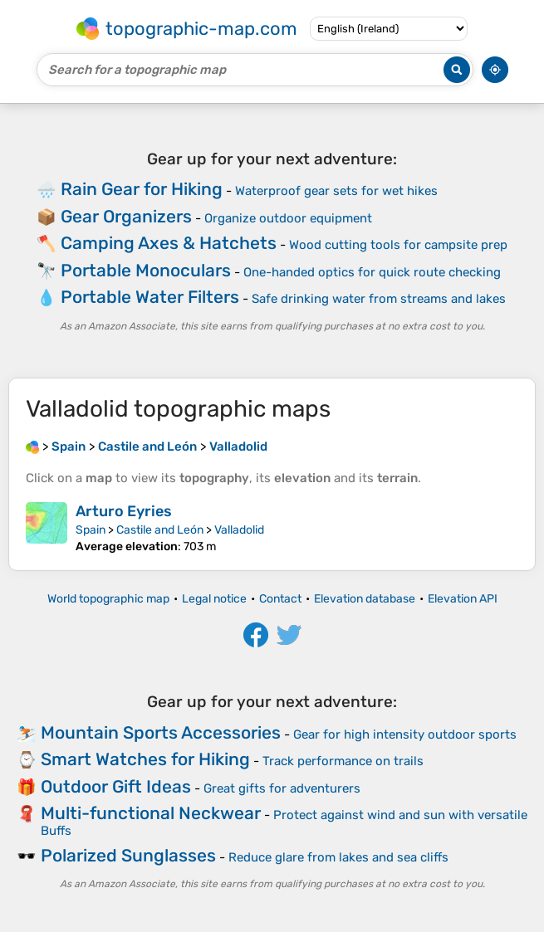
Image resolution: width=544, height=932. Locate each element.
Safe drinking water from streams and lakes (379, 298)
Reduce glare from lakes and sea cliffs (338, 857)
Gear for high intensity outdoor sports (405, 734)
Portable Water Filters (150, 296)
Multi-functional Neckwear (151, 813)
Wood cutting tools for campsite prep (398, 244)
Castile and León (159, 530)
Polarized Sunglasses (128, 855)
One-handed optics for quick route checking (372, 272)
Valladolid (239, 530)
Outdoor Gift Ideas (116, 786)
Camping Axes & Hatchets (169, 242)
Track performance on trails (343, 761)
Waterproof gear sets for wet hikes (336, 190)
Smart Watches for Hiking (145, 759)
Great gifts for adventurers (281, 788)
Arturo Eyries (124, 511)
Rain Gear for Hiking (142, 188)
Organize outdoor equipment (288, 218)
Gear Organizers (126, 216)
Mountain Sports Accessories (161, 732)
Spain (90, 530)
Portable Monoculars (146, 270)
